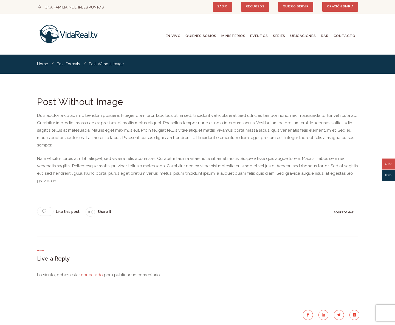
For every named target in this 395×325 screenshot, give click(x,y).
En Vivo (173, 36)
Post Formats (68, 64)
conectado (92, 274)
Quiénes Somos (200, 36)
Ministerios (233, 36)
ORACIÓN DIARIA (340, 6)
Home (42, 64)
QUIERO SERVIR (296, 6)
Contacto (345, 36)
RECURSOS (255, 6)
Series (279, 36)
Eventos (259, 36)
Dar (325, 36)
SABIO (222, 6)
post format (343, 212)
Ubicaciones (303, 36)
